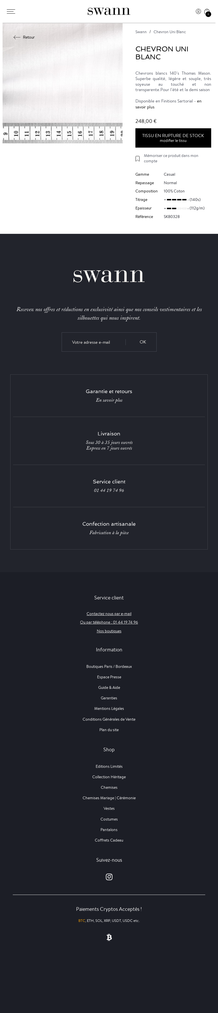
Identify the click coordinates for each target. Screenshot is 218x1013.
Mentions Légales (109, 708)
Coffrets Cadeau (109, 840)
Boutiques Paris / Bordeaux (109, 666)
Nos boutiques (109, 631)
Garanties (109, 697)
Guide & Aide (109, 687)
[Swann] (109, 11)
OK (143, 342)
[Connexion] (198, 11)
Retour (24, 37)
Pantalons (109, 829)
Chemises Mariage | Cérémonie (109, 797)
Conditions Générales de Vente (109, 719)
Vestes (109, 808)
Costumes (109, 819)
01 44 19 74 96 (109, 490)
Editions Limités (109, 766)
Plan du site (109, 729)
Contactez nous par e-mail (109, 613)
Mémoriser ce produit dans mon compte (171, 158)
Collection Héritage (109, 776)
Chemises (109, 787)
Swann (141, 31)
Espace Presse (109, 676)
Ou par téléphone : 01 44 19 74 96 (109, 622)
